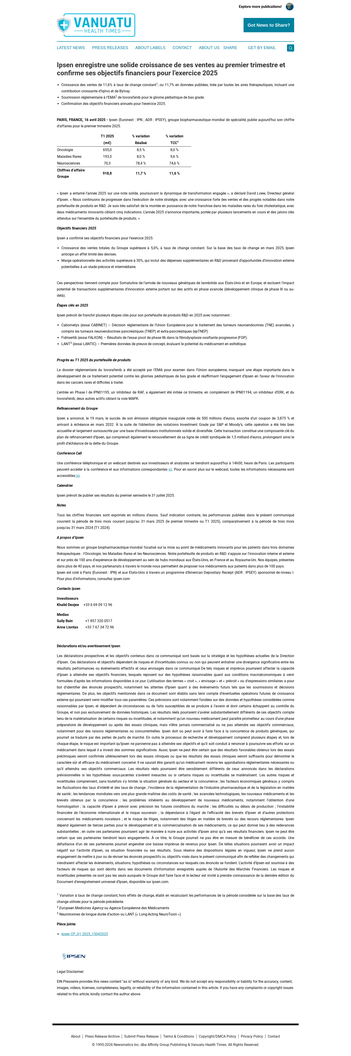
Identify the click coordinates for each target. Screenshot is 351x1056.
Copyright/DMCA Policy (217, 1036)
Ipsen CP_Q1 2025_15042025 (84, 934)
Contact (182, 47)
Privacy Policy (252, 1036)
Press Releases (110, 47)
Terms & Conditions (178, 1036)
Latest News (71, 47)
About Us (209, 47)
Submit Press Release (141, 1036)
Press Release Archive (102, 1036)
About (75, 1036)
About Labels (150, 47)
